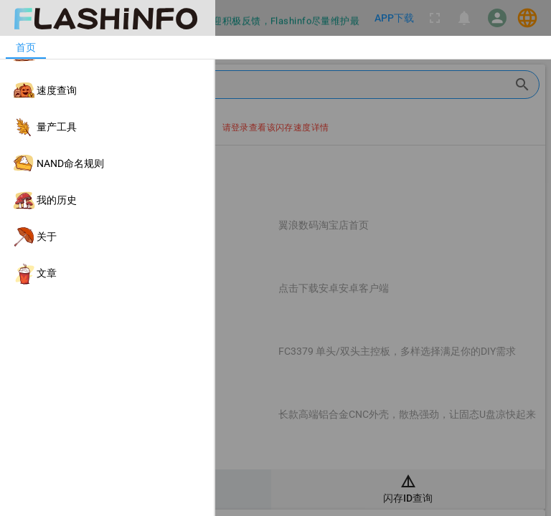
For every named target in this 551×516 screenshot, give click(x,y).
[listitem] (107, 54)
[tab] (26, 47)
